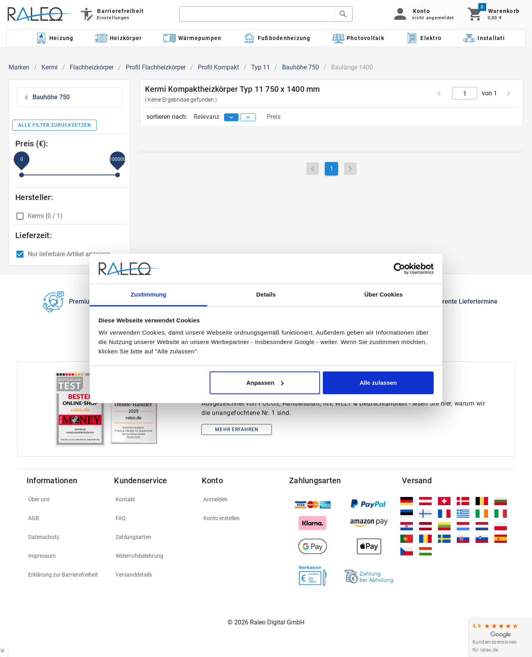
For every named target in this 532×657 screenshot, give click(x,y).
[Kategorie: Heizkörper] (118, 38)
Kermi (50, 67)
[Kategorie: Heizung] (54, 38)
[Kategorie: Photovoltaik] (358, 38)
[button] (422, 14)
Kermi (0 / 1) (45, 216)
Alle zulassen (378, 382)
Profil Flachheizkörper (156, 67)
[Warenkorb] (493, 14)
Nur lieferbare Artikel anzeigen (69, 254)
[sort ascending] (248, 117)
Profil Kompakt (218, 67)
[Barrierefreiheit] (111, 14)
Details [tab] (266, 294)
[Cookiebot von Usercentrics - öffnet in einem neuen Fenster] (399, 269)
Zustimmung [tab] (148, 294)
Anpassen (265, 382)
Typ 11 (260, 67)
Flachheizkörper (92, 67)
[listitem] (65, 499)
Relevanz (207, 116)
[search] (257, 14)
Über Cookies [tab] (383, 294)
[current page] (465, 93)
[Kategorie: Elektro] (423, 38)
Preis (273, 116)
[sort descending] (231, 117)
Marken (19, 67)
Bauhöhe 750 (300, 67)
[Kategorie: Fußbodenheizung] (276, 38)
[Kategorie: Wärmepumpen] (192, 38)
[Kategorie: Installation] (488, 38)
